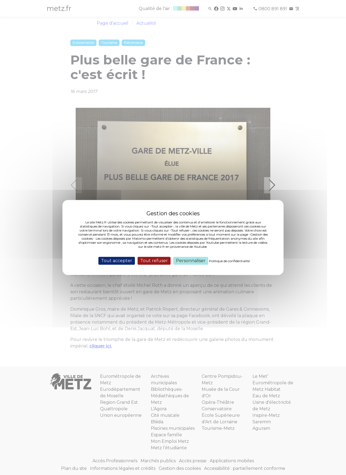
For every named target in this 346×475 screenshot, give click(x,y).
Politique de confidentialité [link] (229, 261)
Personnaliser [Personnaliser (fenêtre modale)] (190, 260)
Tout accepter (116, 260)
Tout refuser (154, 260)
